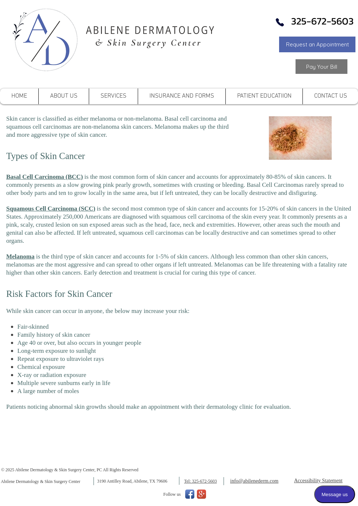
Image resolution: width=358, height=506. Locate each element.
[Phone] (279, 22)
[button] (317, 44)
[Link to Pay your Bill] (321, 66)
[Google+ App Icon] (201, 494)
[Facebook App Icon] (189, 494)
